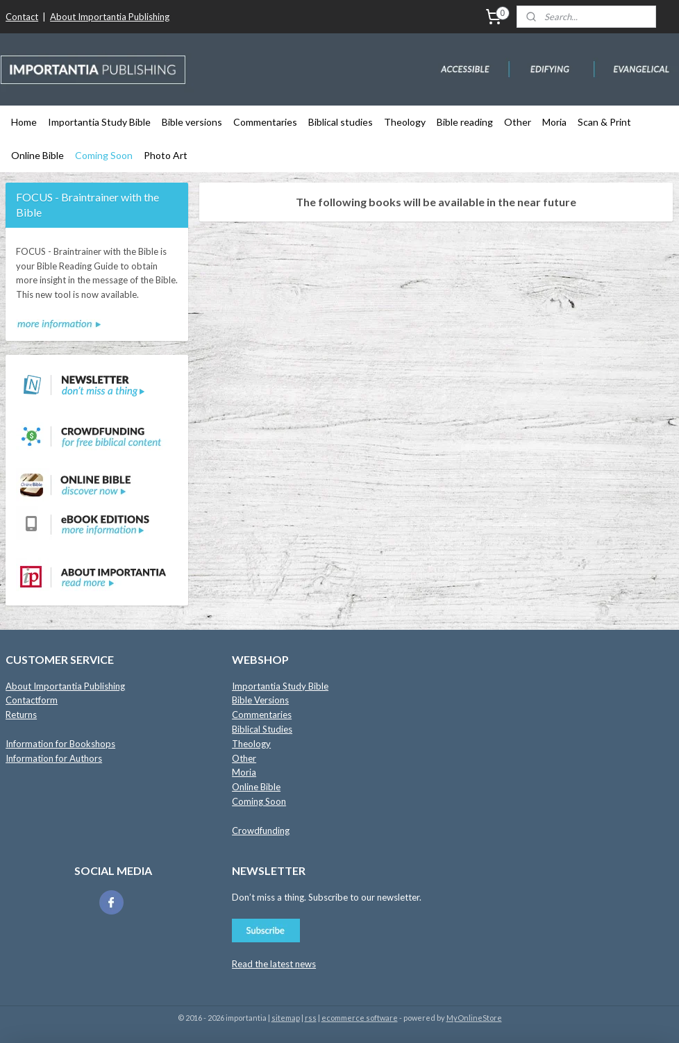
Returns (21, 714)
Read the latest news (274, 963)
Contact (22, 16)
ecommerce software (359, 1017)
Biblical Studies (262, 729)
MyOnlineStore (474, 1017)
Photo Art (165, 155)
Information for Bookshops (60, 743)
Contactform (32, 700)
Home (24, 122)
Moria (554, 122)
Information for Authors (54, 758)
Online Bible (37, 155)
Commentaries (265, 122)
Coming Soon (104, 155)
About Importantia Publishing (109, 16)
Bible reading (465, 122)
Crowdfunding (261, 830)
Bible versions (192, 122)
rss (311, 1017)
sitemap (285, 1017)
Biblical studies (340, 122)
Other (517, 122)
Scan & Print (604, 122)
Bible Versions (260, 700)
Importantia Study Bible (99, 122)
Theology (405, 122)
